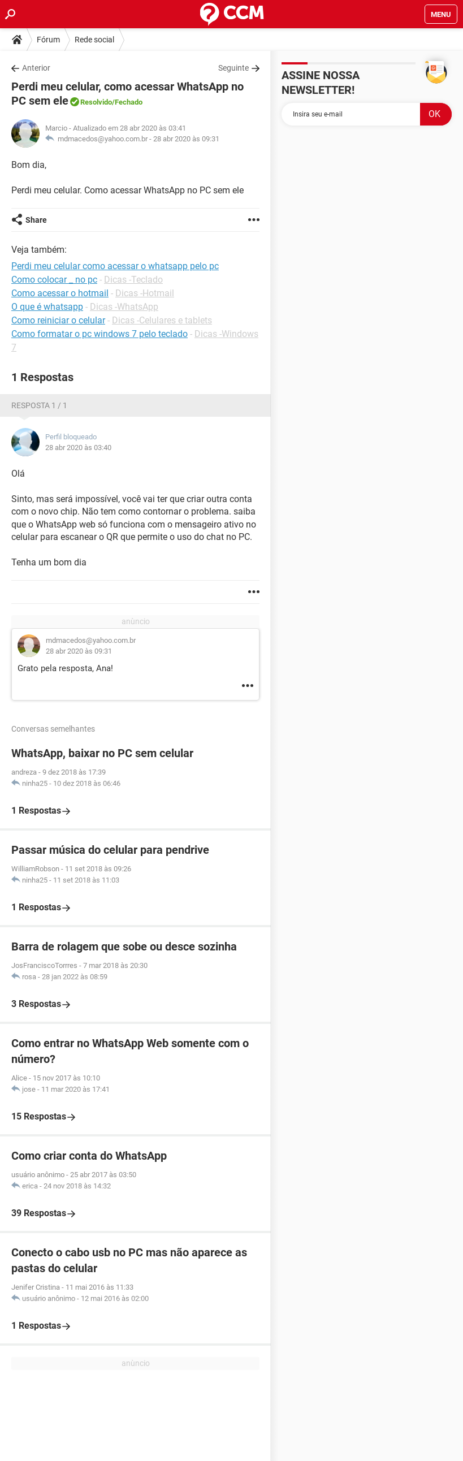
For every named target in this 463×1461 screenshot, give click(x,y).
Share (36, 219)
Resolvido (96, 102)
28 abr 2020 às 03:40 (78, 447)
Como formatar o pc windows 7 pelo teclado (99, 333)
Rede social (94, 39)
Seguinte (233, 67)
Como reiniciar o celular (58, 320)
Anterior (36, 67)
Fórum (48, 39)
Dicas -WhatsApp (124, 306)
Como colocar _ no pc (54, 279)
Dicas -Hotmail (144, 293)
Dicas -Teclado (133, 279)
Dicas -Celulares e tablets (162, 320)
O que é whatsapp (47, 306)
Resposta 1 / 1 (39, 405)
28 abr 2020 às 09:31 (186, 139)
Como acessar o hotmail (60, 293)
